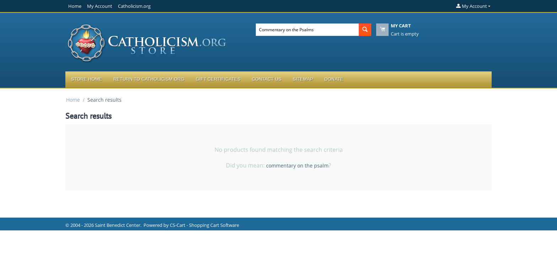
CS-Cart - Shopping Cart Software (204, 225)
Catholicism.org (134, 6)
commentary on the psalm (297, 165)
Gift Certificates (218, 79)
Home (74, 6)
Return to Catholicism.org (148, 79)
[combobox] (307, 29)
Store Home (86, 79)
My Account (99, 6)
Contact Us (266, 79)
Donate (333, 79)
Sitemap (303, 79)
